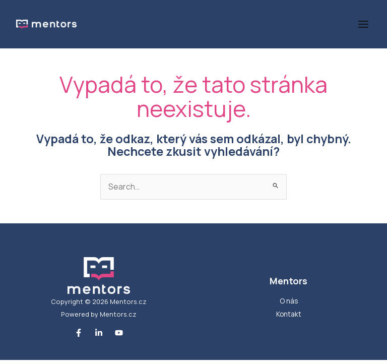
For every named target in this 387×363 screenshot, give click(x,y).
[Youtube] (119, 333)
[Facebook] (79, 333)
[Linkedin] (99, 333)
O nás (289, 301)
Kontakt (288, 314)
